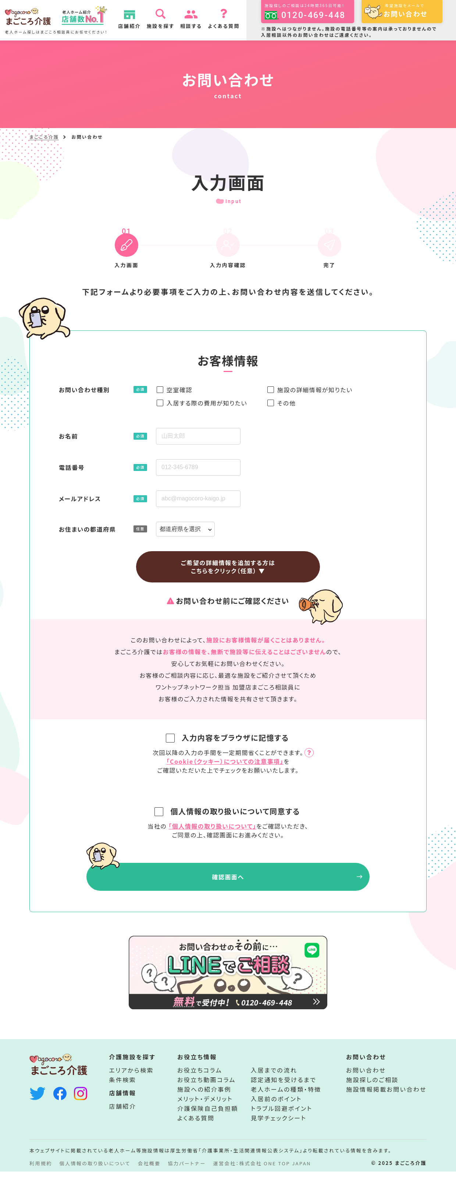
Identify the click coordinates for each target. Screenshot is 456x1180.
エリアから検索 (131, 1078)
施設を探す (164, 25)
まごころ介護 (44, 137)
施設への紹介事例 (204, 1097)
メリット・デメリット (205, 1107)
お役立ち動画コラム (206, 1088)
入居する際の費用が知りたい (207, 402)
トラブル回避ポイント (281, 1116)
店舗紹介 (133, 25)
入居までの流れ (274, 1078)
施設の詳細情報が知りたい (315, 389)
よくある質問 (228, 25)
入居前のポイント (276, 1107)
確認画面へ (228, 876)
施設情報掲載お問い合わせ (386, 1097)
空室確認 (179, 389)
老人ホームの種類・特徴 (286, 1097)
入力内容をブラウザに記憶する (229, 737)
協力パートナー (187, 1171)
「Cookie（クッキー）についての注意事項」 (225, 761)
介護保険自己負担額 (207, 1116)
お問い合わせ (366, 1078)
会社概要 (149, 1171)
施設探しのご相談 (372, 1088)
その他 (286, 402)
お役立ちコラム (199, 1078)
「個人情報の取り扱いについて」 (212, 826)
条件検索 (122, 1088)
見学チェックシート (278, 1126)
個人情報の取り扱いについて (95, 1171)
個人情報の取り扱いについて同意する (228, 811)
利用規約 (40, 1171)
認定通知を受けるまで (283, 1088)
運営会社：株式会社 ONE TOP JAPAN (262, 1171)
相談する (195, 25)
